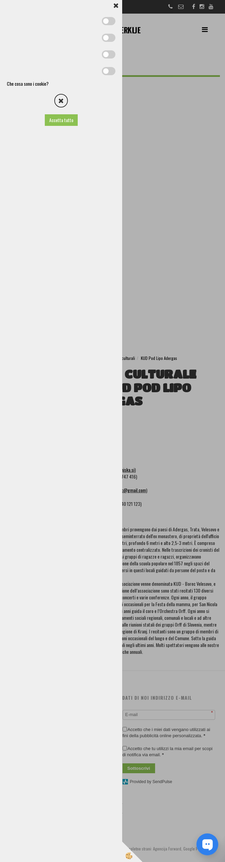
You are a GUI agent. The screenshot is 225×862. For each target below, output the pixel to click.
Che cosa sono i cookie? (28, 83)
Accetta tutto (61, 119)
